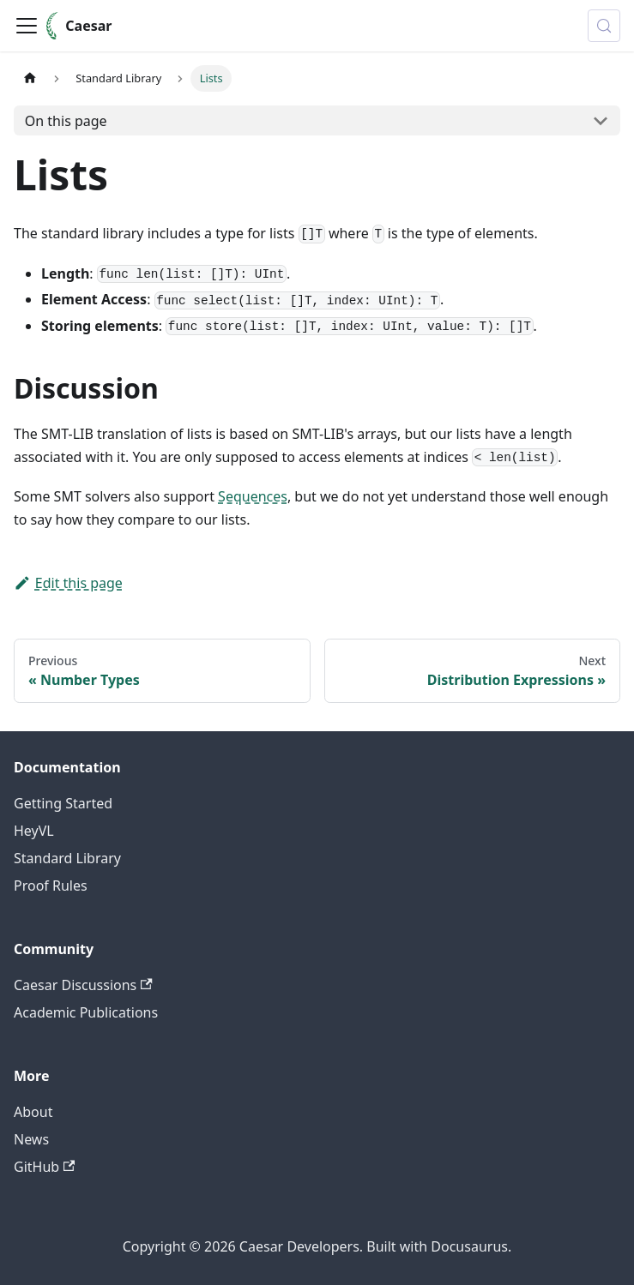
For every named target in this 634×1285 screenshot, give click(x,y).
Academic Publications (86, 1012)
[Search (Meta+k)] (604, 25)
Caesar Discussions (83, 985)
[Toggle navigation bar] (26, 26)
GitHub (44, 1166)
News (31, 1139)
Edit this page (68, 582)
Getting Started (63, 803)
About (33, 1111)
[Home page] (30, 78)
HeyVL (34, 830)
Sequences (252, 496)
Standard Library (67, 858)
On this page (66, 120)
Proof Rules (51, 885)
